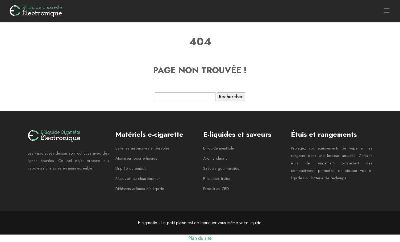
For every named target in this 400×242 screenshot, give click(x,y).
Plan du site (200, 238)
